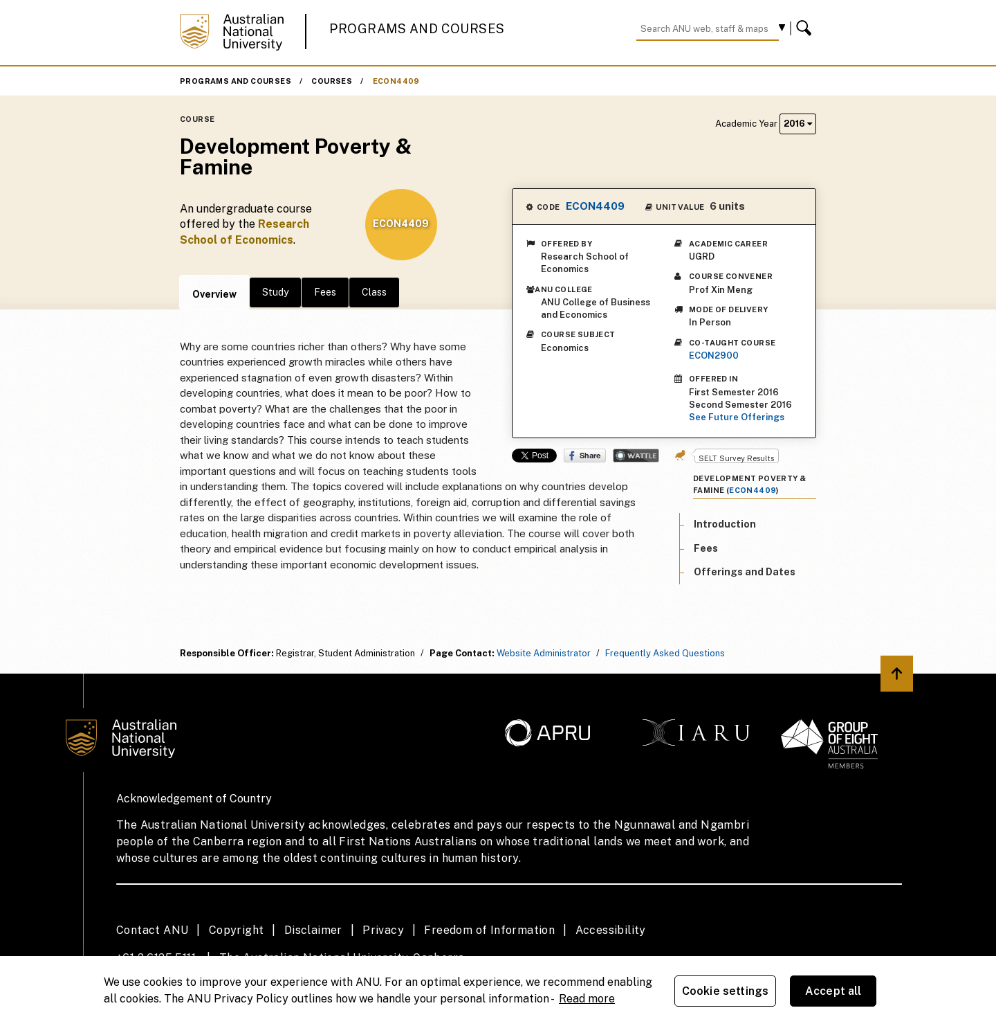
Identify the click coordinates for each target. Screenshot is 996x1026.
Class (374, 292)
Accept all (833, 991)
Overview (214, 294)
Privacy (383, 930)
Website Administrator (544, 653)
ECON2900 (714, 355)
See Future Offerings (736, 417)
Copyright (236, 930)
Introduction (725, 524)
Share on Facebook (585, 455)
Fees (325, 292)
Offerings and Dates (744, 571)
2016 (798, 123)
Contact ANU (152, 930)
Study (275, 292)
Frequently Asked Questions (665, 653)
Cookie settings (725, 991)
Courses (331, 81)
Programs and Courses (417, 28)
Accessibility (610, 930)
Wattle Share (636, 455)
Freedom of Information (489, 930)
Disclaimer (313, 930)
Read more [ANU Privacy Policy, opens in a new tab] (587, 998)
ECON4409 (396, 81)
